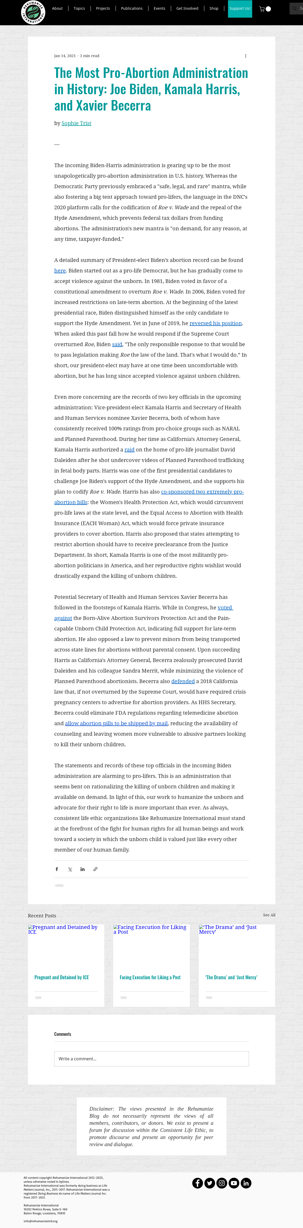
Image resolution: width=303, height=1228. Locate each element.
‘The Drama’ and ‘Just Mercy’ (231, 977)
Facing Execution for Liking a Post (150, 977)
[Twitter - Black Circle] (209, 1183)
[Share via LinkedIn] (82, 869)
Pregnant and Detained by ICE (61, 977)
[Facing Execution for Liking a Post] (151, 946)
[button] (57, 8)
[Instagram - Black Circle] (221, 1183)
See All (269, 914)
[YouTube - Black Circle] (234, 1183)
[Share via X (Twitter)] (69, 869)
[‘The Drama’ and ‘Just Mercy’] (237, 946)
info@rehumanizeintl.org (40, 1221)
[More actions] (246, 56)
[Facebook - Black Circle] (197, 1183)
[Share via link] (95, 869)
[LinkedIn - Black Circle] (246, 1183)
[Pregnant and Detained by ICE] (66, 946)
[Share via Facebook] (56, 869)
